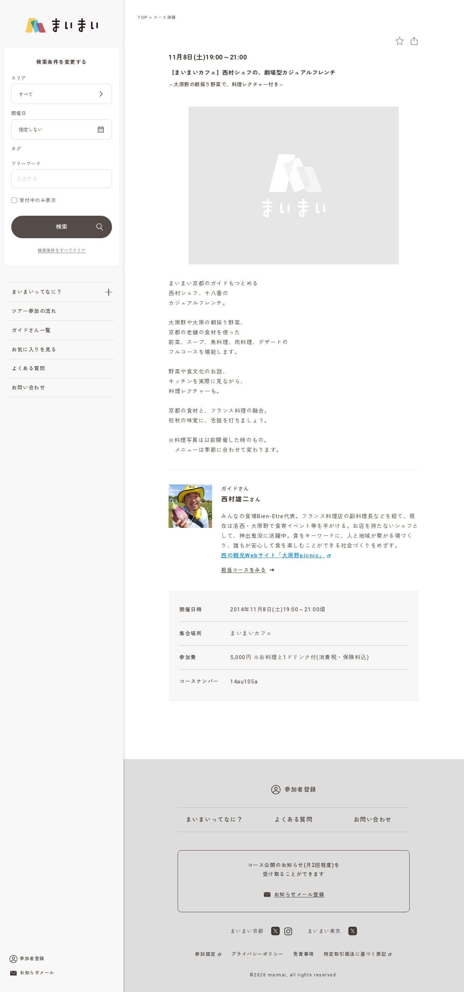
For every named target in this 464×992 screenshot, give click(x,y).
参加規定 (205, 954)
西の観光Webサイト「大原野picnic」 (273, 555)
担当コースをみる (248, 570)
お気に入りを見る (34, 349)
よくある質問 (28, 368)
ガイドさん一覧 (31, 330)
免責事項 (303, 954)
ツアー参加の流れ (34, 311)
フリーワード (26, 163)
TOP (143, 17)
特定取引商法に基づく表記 (355, 954)
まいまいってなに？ (37, 292)
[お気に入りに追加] (399, 40)
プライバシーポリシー (257, 954)
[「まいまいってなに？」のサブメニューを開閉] (108, 292)
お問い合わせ (28, 387)
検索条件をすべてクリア (62, 250)
